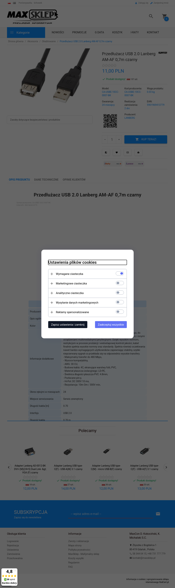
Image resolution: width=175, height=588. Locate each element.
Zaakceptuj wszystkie (111, 324)
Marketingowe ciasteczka (71, 283)
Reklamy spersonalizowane (72, 312)
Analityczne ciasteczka (70, 293)
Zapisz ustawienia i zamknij (67, 324)
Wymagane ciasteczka (69, 274)
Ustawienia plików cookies (72, 262)
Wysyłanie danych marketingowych (77, 302)
